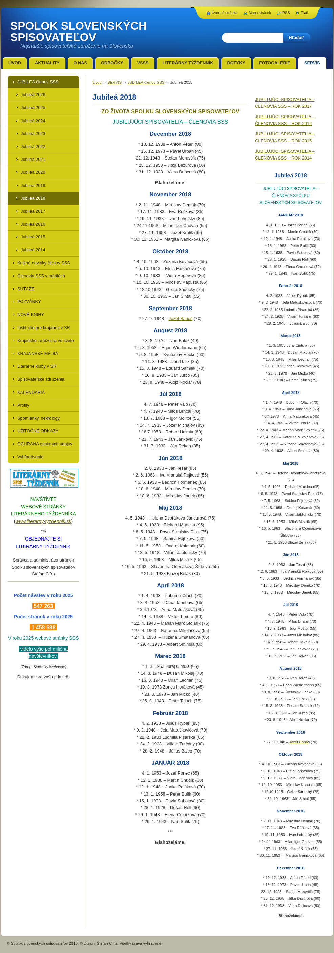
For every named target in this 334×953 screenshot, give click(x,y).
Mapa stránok (260, 12)
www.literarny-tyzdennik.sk (43, 521)
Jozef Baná (298, 742)
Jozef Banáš (180, 318)
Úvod (97, 82)
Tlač (304, 12)
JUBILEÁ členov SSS (145, 82)
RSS (286, 12)
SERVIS (114, 82)
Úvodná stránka (224, 12)
